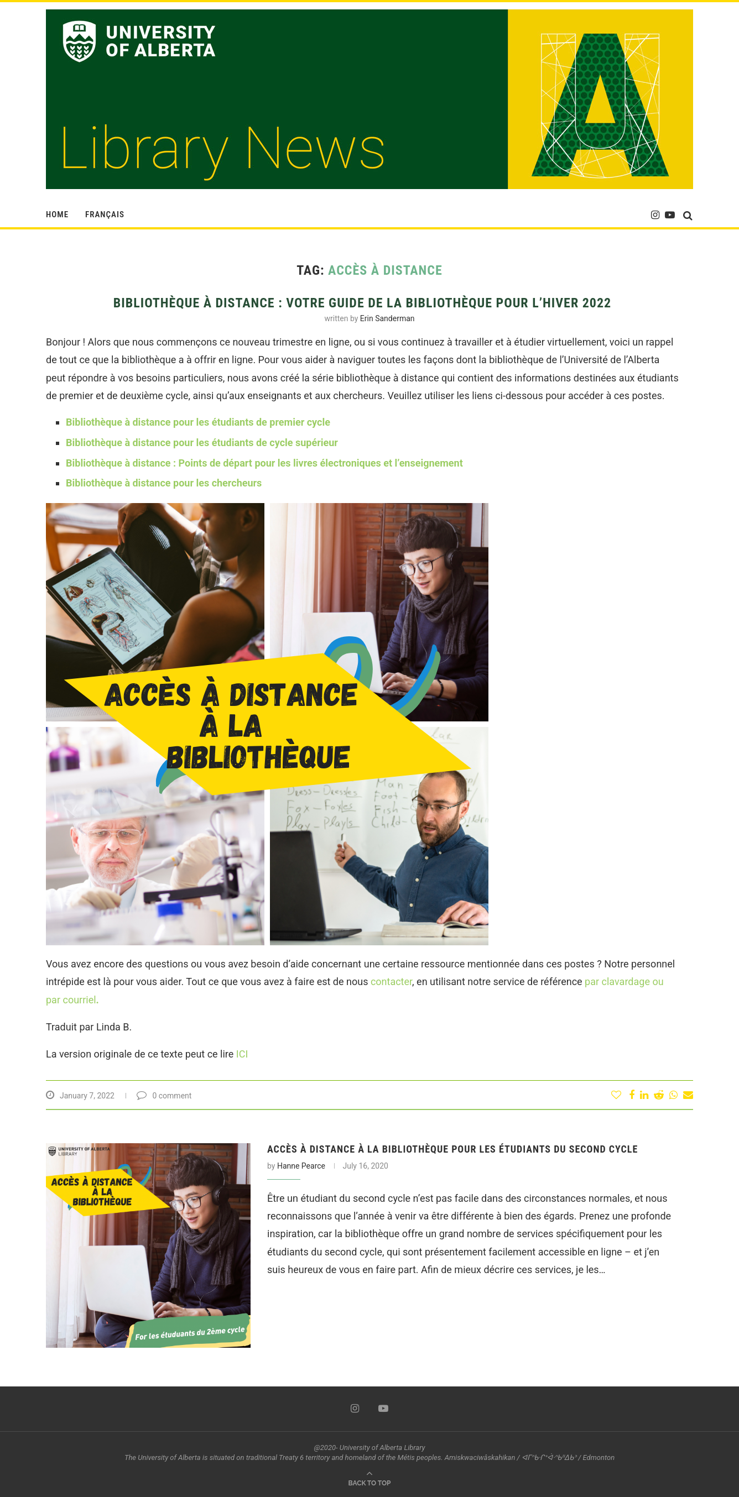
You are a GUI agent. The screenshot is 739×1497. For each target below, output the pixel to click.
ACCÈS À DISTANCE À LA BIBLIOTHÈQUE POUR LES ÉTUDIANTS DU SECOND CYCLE (452, 1149)
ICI (242, 1054)
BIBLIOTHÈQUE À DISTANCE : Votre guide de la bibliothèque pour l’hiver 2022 (362, 303)
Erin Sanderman (387, 318)
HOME (57, 214)
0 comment (164, 1095)
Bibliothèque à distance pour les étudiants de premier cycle (198, 422)
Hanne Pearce (301, 1165)
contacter (391, 981)
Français (104, 214)
